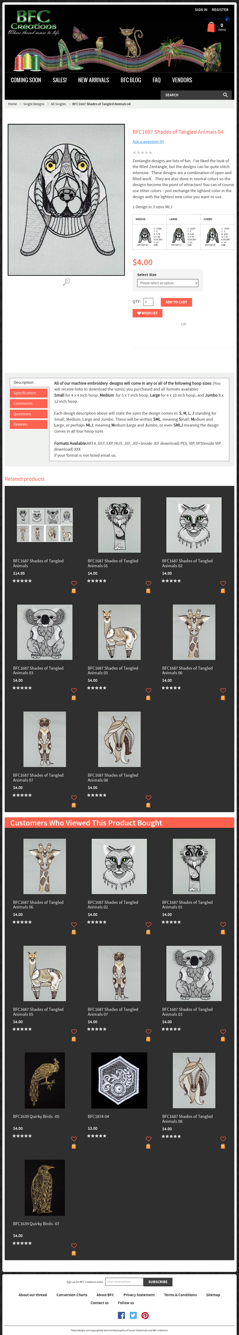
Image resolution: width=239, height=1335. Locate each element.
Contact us (100, 1303)
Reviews (20, 424)
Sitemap (213, 1295)
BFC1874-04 (98, 1116)
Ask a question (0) (148, 141)
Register (220, 9)
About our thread (33, 1295)
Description (24, 382)
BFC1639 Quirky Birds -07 (36, 1224)
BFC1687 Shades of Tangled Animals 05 (113, 671)
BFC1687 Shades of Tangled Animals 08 (113, 778)
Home (12, 104)
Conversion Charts (71, 1295)
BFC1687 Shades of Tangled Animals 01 (113, 564)
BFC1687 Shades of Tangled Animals (38, 564)
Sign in (201, 9)
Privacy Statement (139, 1295)
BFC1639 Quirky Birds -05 (36, 1116)
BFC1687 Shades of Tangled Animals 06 (187, 671)
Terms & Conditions (180, 1295)
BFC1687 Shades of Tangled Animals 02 (187, 564)
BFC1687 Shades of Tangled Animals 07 (38, 778)
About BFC (105, 1295)
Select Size (146, 275)
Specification (24, 393)
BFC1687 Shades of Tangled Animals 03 (38, 671)
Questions (22, 414)
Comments (23, 403)
